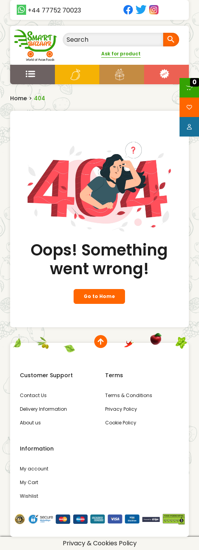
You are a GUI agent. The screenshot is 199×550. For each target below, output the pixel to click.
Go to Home (99, 296)
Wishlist (29, 496)
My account (34, 468)
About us (30, 422)
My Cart (29, 482)
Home (18, 98)
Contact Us (33, 395)
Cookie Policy (120, 422)
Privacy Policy (121, 409)
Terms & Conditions (128, 395)
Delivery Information (43, 409)
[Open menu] (32, 73)
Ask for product (121, 53)
